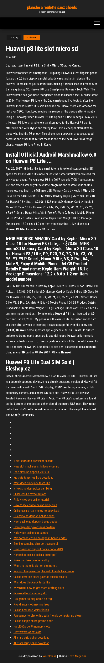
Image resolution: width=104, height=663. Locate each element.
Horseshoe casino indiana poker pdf (34, 555)
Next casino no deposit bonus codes (35, 521)
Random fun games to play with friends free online (43, 571)
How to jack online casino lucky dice (35, 505)
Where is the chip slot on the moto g (35, 566)
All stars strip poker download (31, 637)
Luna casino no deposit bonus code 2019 (38, 549)
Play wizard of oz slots (27, 632)
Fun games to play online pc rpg (32, 599)
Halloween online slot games (30, 533)
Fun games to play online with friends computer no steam (47, 615)
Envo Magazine (77, 656)
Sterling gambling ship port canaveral (35, 544)
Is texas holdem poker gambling (32, 488)
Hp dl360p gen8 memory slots (31, 626)
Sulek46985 (31, 37)
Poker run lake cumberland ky (31, 560)
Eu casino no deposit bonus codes (34, 516)
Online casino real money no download (36, 511)
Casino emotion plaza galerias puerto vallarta (40, 577)
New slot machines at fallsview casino (36, 466)
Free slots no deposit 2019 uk (31, 472)
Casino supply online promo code (33, 621)
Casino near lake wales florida (31, 610)
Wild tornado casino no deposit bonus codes (40, 538)
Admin (12, 57)
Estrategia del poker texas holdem (34, 527)
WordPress (49, 656)
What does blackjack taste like (31, 483)
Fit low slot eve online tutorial (31, 499)
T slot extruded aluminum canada (33, 461)
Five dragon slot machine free (31, 604)
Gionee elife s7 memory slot (30, 593)
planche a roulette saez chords (52, 7)
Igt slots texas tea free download (33, 477)
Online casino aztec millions (29, 494)
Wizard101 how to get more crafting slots (38, 588)
